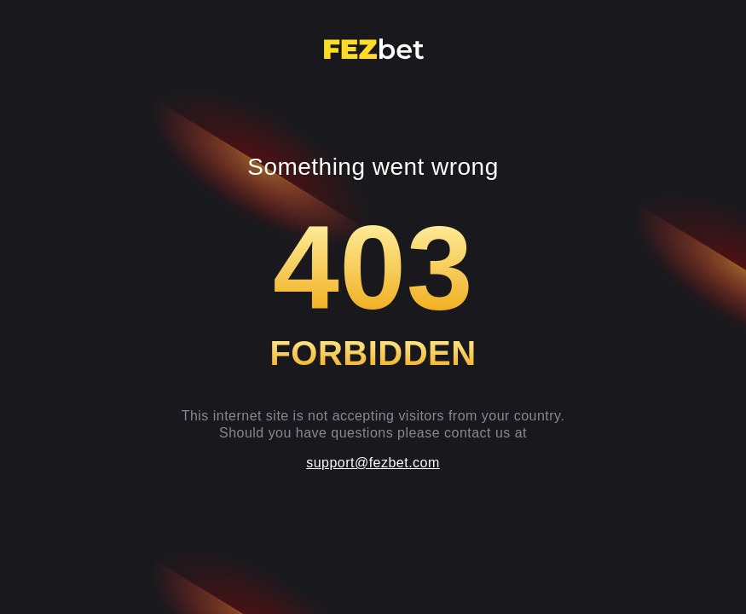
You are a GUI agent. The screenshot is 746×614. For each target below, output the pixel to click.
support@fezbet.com (373, 462)
